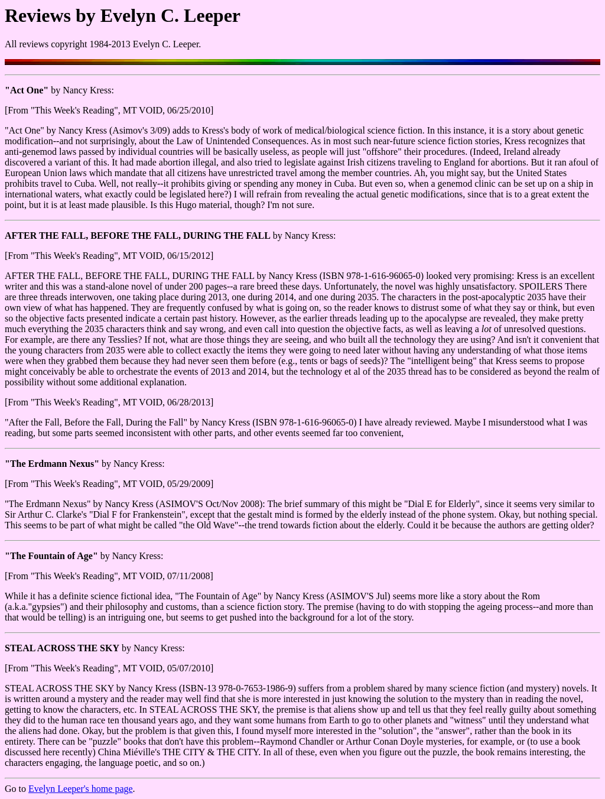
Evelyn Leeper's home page (80, 789)
